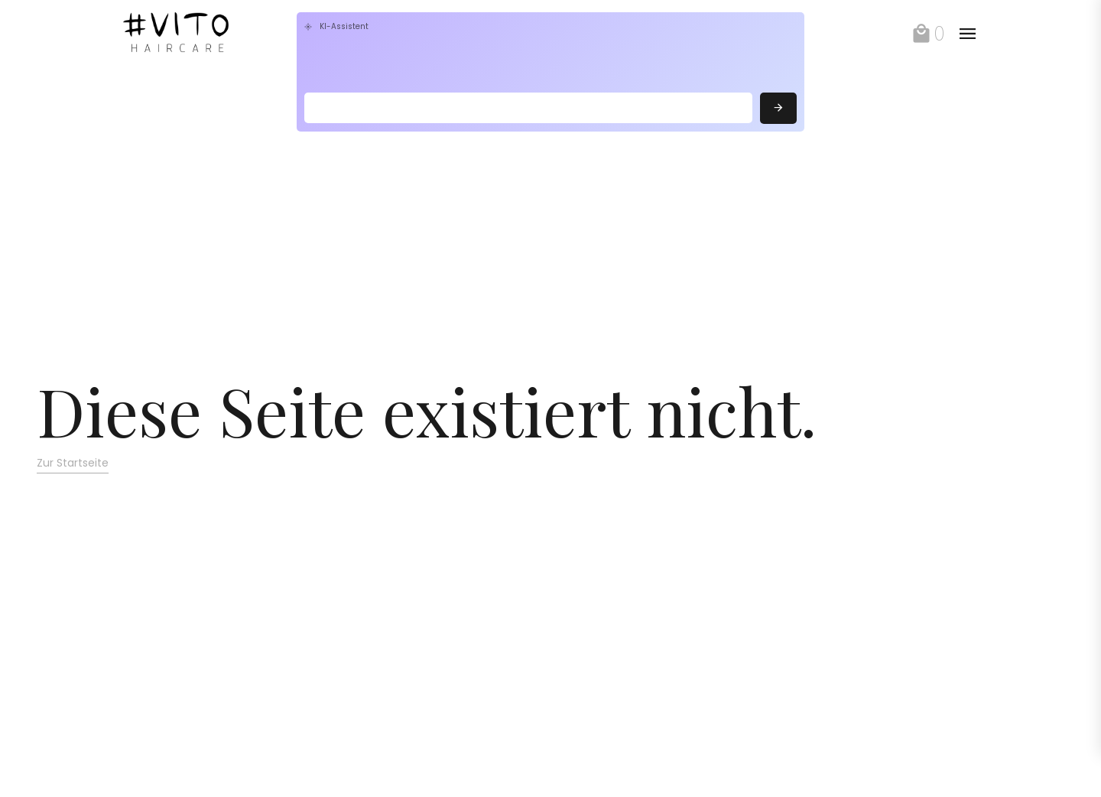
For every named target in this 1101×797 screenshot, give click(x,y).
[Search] (528, 107)
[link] (203, 33)
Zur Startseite (73, 462)
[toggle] (967, 33)
